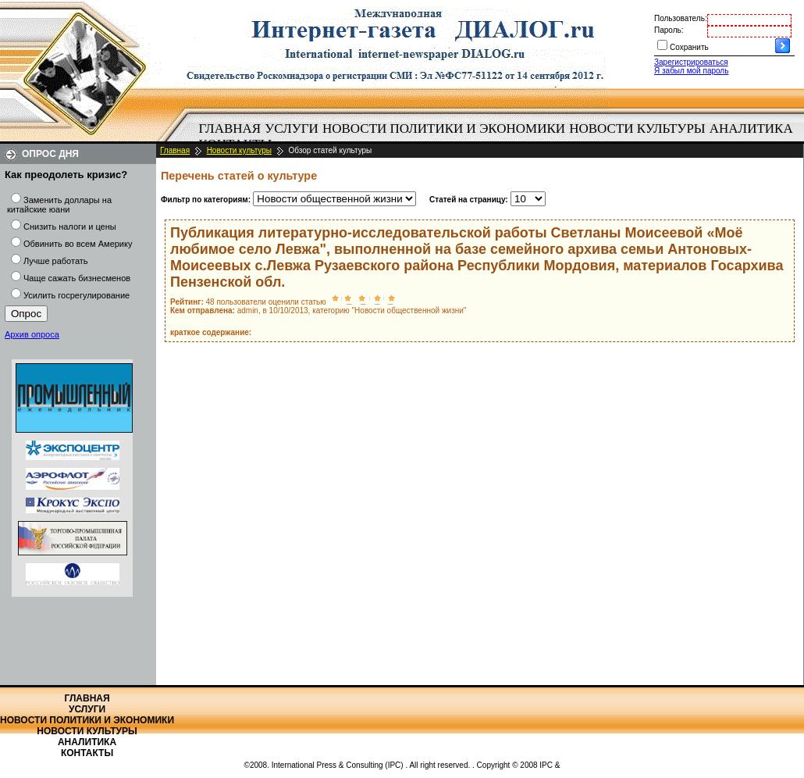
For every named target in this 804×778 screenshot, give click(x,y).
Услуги (291, 128)
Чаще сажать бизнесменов (76, 278)
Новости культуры (637, 128)
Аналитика (751, 128)
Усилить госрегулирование (76, 295)
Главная (230, 128)
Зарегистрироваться (691, 62)
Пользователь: (680, 18)
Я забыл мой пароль (691, 70)
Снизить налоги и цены (69, 226)
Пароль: (668, 30)
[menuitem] (230, 129)
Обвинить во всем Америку (77, 243)
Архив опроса (32, 334)
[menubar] (499, 136)
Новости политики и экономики (443, 128)
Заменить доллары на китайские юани (59, 204)
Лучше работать (55, 261)
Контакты (87, 753)
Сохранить (689, 47)
